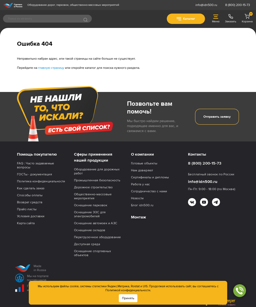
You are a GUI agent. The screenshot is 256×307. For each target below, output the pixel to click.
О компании (142, 154)
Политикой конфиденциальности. (128, 290)
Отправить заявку (217, 117)
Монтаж (138, 217)
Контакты (197, 154)
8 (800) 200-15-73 (237, 5)
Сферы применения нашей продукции (93, 157)
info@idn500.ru (206, 5)
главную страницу (51, 68)
